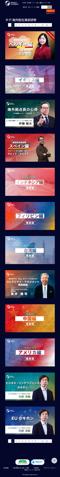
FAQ (29, 7)
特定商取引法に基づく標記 (21, 468)
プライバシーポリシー (50, 468)
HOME (24, 3)
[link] (37, 462)
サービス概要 (35, 7)
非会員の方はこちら (50, 13)
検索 (49, 7)
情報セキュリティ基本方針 (32, 470)
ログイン (50, 11)
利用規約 (36, 468)
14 (47, 25)
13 (42, 25)
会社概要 (6, 468)
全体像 (29, 3)
